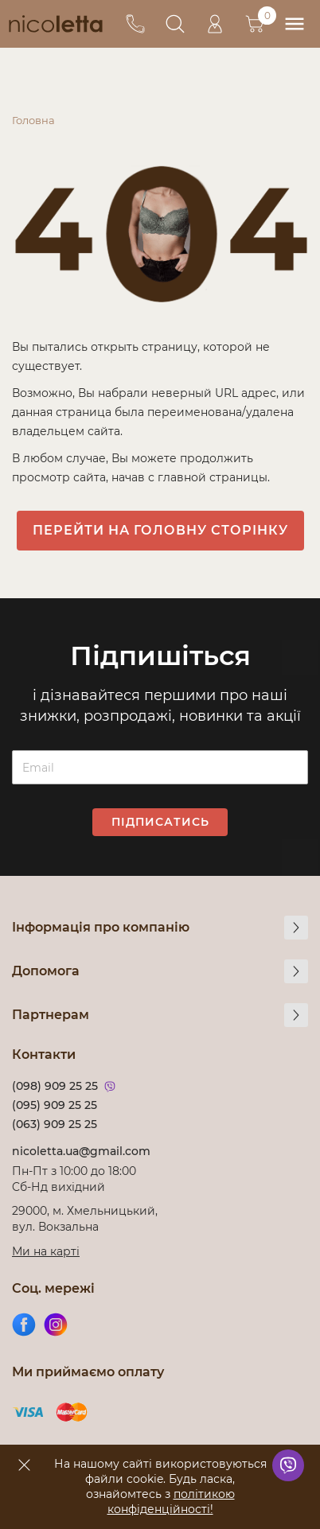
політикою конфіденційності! (171, 1501)
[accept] (24, 1464)
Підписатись (160, 822)
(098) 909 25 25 (55, 1086)
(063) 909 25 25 (54, 1124)
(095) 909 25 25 (54, 1105)
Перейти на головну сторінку (160, 530)
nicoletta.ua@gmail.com (81, 1151)
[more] (296, 928)
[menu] (294, 24)
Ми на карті (46, 1251)
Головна (33, 120)
